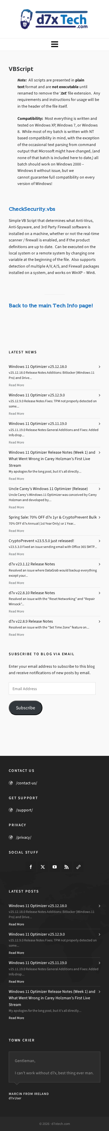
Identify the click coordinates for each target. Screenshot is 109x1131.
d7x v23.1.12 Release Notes (32, 564)
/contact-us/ (26, 783)
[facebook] (31, 867)
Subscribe (25, 708)
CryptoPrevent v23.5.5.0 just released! (41, 541)
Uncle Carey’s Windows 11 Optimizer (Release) (48, 488)
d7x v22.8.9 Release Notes (31, 621)
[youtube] (54, 867)
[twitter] (42, 867)
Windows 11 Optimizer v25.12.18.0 (38, 366)
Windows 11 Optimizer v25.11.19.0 (38, 423)
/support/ (24, 810)
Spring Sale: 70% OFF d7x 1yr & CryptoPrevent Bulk (53, 517)
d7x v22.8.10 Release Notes (32, 593)
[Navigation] (54, 44)
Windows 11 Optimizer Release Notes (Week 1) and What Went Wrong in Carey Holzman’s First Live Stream (52, 459)
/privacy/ (23, 837)
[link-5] (78, 867)
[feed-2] (66, 867)
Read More (16, 385)
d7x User (15, 1098)
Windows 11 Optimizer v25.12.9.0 (37, 395)
